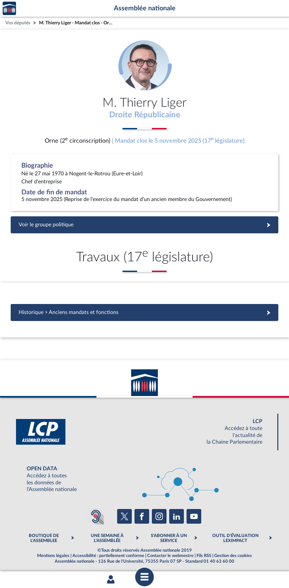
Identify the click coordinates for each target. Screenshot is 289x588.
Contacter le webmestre (170, 556)
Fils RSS (204, 556)
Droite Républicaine (144, 115)
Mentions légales (53, 556)
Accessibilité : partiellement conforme (108, 556)
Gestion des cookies (233, 556)
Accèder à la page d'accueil (9, 8)
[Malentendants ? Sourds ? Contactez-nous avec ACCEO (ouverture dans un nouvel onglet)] (96, 516)
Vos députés (17, 22)
